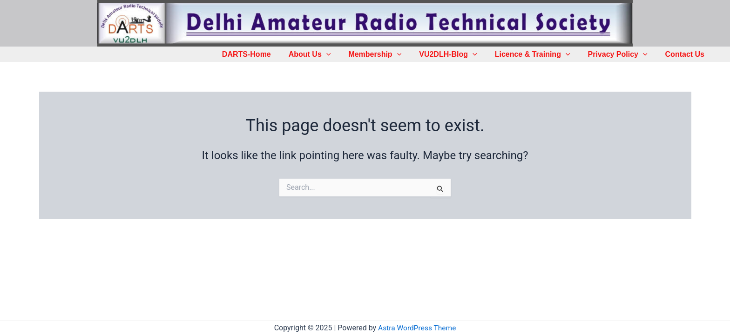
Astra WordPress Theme (417, 327)
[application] (341, 54)
